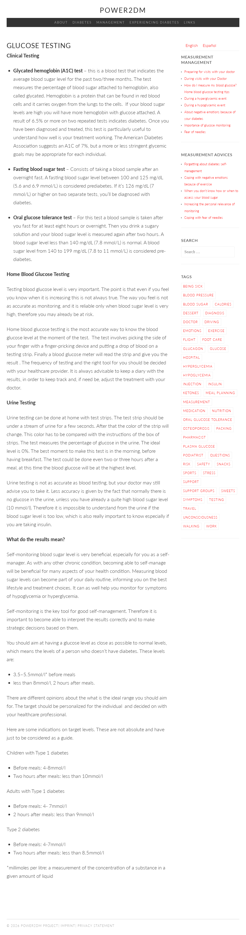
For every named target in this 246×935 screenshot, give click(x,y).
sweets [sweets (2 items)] (228, 491)
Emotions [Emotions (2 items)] (192, 331)
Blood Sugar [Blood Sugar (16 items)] (195, 304)
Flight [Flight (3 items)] (189, 340)
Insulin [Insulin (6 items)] (215, 384)
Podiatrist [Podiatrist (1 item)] (193, 455)
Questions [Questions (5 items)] (220, 455)
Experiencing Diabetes (154, 22)
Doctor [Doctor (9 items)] (190, 322)
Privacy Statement (96, 926)
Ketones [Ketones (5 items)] (191, 393)
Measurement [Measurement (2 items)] (196, 402)
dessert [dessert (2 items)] (191, 313)
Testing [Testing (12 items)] (216, 500)
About (61, 22)
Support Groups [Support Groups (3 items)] (199, 491)
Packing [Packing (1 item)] (224, 428)
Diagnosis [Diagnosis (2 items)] (214, 313)
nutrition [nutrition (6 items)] (221, 411)
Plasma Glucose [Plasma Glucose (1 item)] (199, 446)
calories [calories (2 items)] (223, 304)
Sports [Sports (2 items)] (189, 473)
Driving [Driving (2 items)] (211, 322)
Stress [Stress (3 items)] (209, 473)
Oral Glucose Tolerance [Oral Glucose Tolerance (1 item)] (207, 420)
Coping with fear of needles (203, 218)
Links (189, 22)
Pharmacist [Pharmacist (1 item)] (194, 437)
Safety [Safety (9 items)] (203, 464)
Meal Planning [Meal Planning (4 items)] (220, 393)
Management (110, 22)
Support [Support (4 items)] (191, 482)
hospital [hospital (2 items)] (191, 357)
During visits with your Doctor (205, 79)
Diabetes (82, 22)
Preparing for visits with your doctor (209, 72)
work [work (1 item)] (211, 526)
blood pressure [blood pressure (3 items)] (198, 295)
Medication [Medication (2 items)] (194, 411)
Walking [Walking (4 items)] (191, 526)
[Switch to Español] (209, 45)
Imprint (68, 926)
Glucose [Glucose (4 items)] (218, 349)
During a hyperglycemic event (205, 98)
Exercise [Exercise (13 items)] (216, 331)
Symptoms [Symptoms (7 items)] (193, 500)
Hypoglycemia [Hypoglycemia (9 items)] (197, 375)
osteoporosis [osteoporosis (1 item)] (196, 428)
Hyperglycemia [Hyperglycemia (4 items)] (198, 366)
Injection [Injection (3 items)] (192, 384)
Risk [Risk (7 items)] (186, 464)
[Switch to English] (191, 45)
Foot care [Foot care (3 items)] (212, 340)
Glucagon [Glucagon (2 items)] (193, 349)
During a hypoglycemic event (204, 105)
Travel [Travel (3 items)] (189, 508)
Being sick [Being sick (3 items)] (193, 286)
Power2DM (123, 10)
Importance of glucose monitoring (207, 125)
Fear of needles (195, 132)
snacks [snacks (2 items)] (224, 464)
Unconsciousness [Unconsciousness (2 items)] (200, 517)
